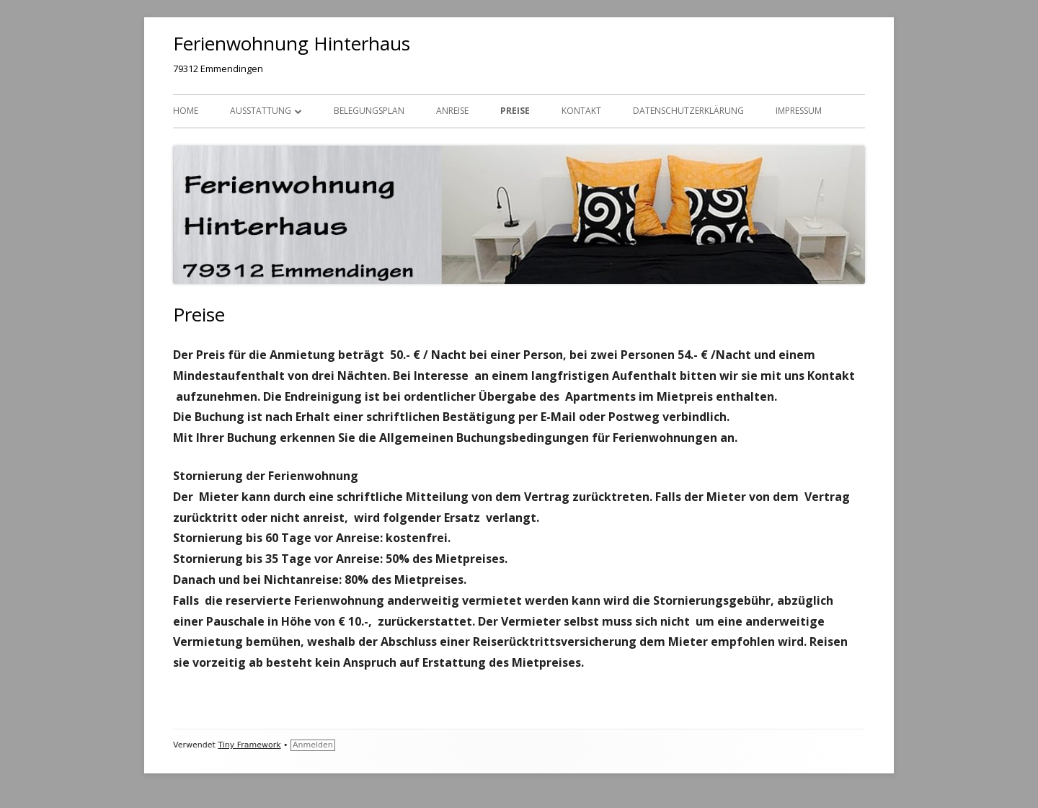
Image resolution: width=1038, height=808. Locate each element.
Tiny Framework (249, 745)
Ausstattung (260, 111)
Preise (515, 111)
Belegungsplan (369, 111)
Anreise (452, 111)
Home (185, 111)
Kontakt (581, 111)
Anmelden (313, 745)
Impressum (799, 111)
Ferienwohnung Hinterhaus (291, 43)
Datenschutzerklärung (688, 111)
